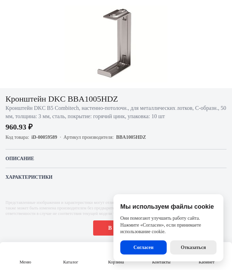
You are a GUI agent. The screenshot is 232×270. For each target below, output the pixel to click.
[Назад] (9, 9)
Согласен (143, 247)
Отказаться (193, 247)
